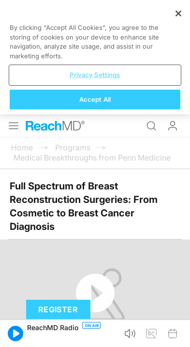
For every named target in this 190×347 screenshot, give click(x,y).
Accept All (95, 331)
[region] (95, 290)
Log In (172, 11)
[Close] (178, 246)
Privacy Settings (95, 307)
